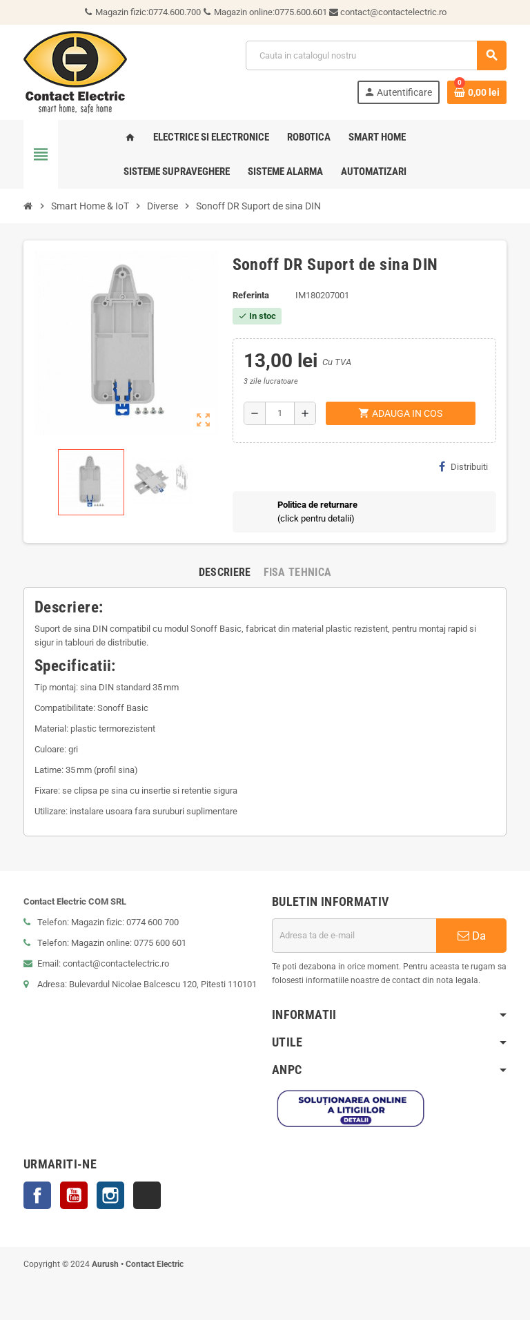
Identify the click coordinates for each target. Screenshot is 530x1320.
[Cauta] (376, 55)
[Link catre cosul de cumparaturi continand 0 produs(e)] (477, 92)
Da (472, 935)
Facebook (37, 1195)
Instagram (110, 1195)
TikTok (147, 1195)
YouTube (74, 1195)
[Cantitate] (280, 413)
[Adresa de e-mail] (354, 935)
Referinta (251, 295)
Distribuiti (463, 466)
